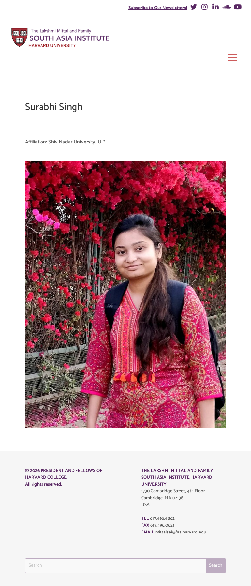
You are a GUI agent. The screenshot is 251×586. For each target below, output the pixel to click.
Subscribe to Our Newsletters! (157, 8)
